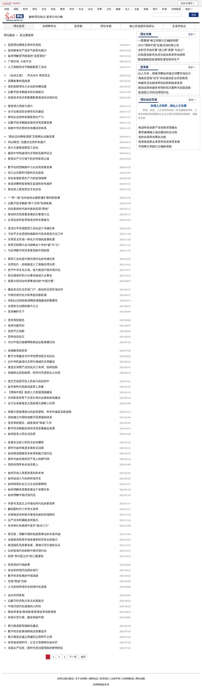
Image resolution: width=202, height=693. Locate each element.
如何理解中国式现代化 (22, 495)
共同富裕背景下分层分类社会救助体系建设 (34, 397)
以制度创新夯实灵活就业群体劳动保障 (161, 54)
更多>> (189, 9)
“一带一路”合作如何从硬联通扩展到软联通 (34, 197)
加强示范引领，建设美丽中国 (26, 617)
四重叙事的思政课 (19, 80)
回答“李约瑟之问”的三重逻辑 (25, 556)
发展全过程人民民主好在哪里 (26, 442)
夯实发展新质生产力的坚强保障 (27, 178)
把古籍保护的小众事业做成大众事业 (30, 275)
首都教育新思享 (17, 350)
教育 (62, 9)
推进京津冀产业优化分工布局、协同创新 (33, 367)
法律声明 (115, 678)
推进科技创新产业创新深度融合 (157, 127)
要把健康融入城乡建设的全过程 (157, 132)
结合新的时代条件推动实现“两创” (28, 208)
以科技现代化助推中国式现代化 (27, 550)
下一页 (73, 657)
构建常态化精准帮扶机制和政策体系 (160, 82)
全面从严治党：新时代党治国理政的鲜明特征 (35, 647)
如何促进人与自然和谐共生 (24, 478)
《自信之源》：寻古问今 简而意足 (29, 75)
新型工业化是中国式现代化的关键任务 (31, 258)
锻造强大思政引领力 (20, 106)
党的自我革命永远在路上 (23, 464)
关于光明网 (81, 678)
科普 (164, 9)
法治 (90, 9)
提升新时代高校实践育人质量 (26, 386)
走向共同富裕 (16, 595)
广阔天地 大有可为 (19, 61)
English (16, 3)
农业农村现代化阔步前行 (23, 570)
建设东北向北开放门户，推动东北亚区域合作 (35, 289)
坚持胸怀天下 (16, 311)
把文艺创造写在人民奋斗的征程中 (28, 381)
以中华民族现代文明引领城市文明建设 (31, 361)
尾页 (83, 657)
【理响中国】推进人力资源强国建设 (30, 392)
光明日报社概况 (65, 678)
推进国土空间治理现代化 (153, 92)
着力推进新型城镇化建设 (23, 625)
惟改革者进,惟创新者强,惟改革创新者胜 (32, 611)
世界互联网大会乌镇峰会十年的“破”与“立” (34, 244)
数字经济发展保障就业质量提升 (27, 631)
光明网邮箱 (128, 678)
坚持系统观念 (16, 320)
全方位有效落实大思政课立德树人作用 (31, 403)
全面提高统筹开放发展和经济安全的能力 (33, 539)
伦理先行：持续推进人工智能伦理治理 (31, 264)
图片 (155, 9)
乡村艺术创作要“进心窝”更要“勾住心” (161, 50)
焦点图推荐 (27, 35)
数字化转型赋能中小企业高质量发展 (30, 167)
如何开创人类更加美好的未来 (26, 472)
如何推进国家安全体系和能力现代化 (30, 453)
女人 (127, 9)
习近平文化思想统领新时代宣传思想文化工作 (35, 233)
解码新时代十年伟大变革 (23, 509)
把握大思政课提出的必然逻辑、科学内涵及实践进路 (39, 411)
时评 (25, 9)
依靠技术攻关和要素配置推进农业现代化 (33, 97)
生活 (81, 9)
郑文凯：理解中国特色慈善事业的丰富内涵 (34, 534)
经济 (71, 9)
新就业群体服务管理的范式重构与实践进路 (164, 87)
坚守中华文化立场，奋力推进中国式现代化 (34, 269)
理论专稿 (105, 26)
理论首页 (18, 26)
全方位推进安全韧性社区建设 (26, 111)
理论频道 (9, 35)
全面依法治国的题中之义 (23, 306)
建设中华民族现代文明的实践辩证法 (30, 153)
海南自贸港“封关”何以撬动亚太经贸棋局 (163, 78)
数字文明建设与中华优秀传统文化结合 (31, 356)
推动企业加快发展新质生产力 (26, 117)
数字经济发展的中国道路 (23, 575)
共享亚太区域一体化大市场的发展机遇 (31, 239)
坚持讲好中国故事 (19, 564)
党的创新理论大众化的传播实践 (27, 86)
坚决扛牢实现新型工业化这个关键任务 (31, 228)
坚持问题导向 (16, 325)
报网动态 (93, 678)
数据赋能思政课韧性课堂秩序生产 (159, 59)
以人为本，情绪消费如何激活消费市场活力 (164, 73)
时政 (7, 9)
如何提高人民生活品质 (22, 433)
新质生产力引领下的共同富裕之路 (28, 158)
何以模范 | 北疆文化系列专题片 (27, 142)
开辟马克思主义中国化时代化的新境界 (31, 503)
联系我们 (104, 678)
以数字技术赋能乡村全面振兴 (26, 92)
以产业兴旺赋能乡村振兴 (23, 520)
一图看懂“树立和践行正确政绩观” (158, 40)
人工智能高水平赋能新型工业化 (27, 66)
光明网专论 (49, 26)
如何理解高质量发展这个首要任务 (28, 489)
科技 (53, 9)
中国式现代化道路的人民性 (24, 606)
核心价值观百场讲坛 (141, 26)
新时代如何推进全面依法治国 (26, 447)
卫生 (109, 9)
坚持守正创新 (16, 331)
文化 (44, 9)
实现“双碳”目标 (17, 581)
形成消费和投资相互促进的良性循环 (30, 183)
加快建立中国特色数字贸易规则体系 (30, 417)
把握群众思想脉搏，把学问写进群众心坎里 (34, 372)
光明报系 (176, 9)
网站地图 (140, 678)
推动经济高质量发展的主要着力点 (28, 214)
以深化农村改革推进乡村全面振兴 (28, 219)
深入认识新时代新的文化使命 (26, 172)
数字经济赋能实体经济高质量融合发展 (31, 428)
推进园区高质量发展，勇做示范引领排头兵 (34, 545)
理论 (34, 9)
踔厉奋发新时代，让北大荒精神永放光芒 (33, 642)
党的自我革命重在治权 (152, 137)
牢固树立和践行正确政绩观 (155, 146)
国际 (16, 9)
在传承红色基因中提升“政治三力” (28, 525)
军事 (99, 9)
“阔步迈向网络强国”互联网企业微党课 (31, 136)
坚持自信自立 (16, 336)
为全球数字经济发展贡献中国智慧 (28, 250)
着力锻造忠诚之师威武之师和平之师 (30, 636)
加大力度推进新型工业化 (23, 147)
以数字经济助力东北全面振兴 (26, 600)
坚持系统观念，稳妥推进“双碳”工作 (30, 422)
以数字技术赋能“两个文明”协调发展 (30, 203)
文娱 (136, 9)
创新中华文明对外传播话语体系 (27, 128)
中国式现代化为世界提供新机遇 (27, 295)
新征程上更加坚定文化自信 (24, 189)
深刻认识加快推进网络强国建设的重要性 (33, 300)
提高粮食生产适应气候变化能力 (27, 50)
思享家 (78, 26)
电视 (146, 9)
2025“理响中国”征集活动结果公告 (158, 45)
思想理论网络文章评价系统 (24, 44)
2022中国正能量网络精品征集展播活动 (31, 342)
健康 (118, 9)
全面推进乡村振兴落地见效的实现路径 (31, 514)
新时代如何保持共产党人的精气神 (28, 458)
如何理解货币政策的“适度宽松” (27, 55)
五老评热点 (179, 26)
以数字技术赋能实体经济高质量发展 (30, 122)
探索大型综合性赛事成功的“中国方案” (31, 281)
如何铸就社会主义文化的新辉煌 (27, 484)
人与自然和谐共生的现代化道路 (27, 586)
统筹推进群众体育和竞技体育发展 (159, 141)
